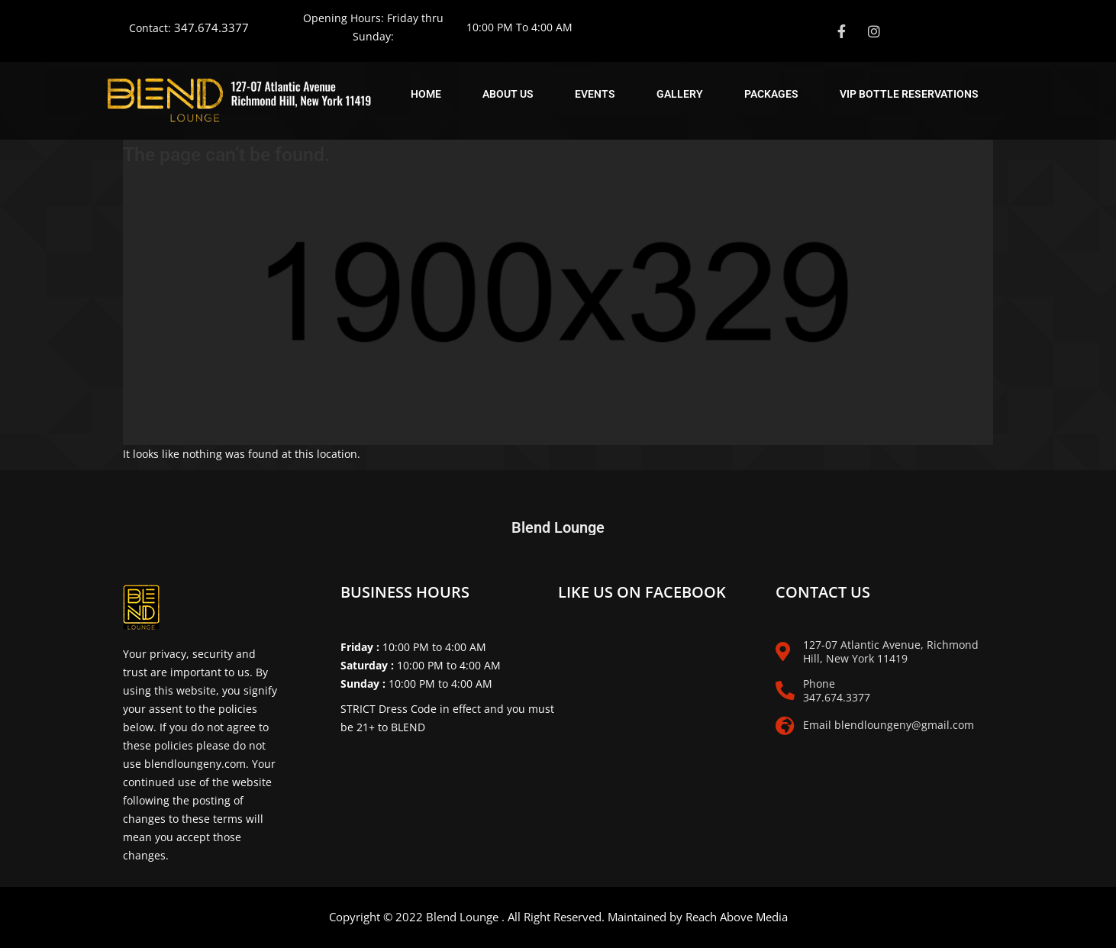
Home (426, 94)
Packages (771, 94)
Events (595, 94)
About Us (508, 94)
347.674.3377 (211, 27)
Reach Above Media (736, 916)
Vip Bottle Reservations (909, 94)
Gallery (679, 94)
